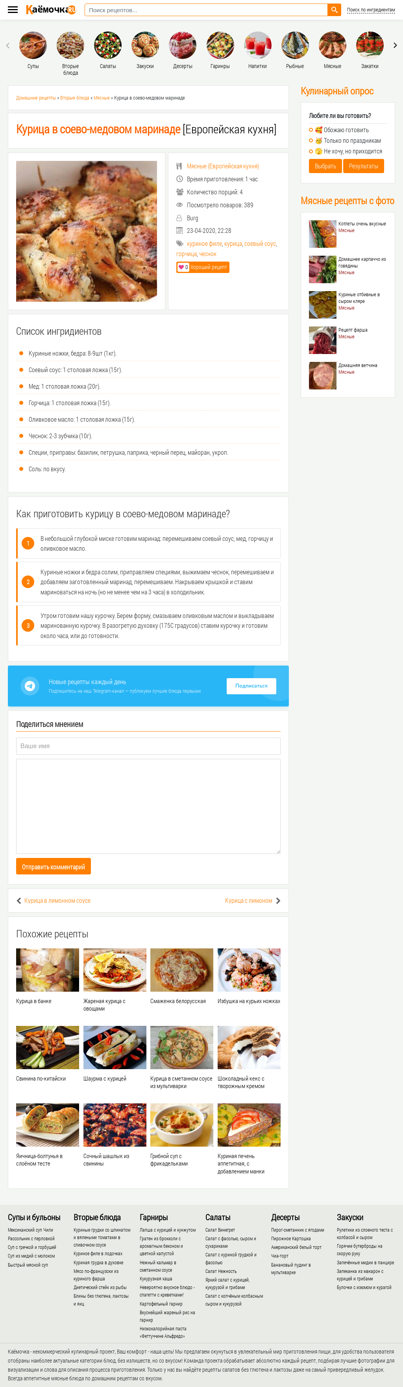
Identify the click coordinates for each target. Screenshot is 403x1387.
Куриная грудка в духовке (98, 1262)
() (217, 166)
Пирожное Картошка (291, 1238)
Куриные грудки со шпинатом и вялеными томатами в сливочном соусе (102, 1237)
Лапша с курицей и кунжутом (168, 1230)
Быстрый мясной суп (28, 1265)
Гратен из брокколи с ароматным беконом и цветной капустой (161, 1245)
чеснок (207, 253)
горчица (186, 253)
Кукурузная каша (156, 1278)
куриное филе (204, 243)
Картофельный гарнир (161, 1303)
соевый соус (260, 243)
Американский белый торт (296, 1247)
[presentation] (9, 45)
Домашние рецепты (36, 97)
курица (233, 243)
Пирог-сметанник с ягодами (297, 1230)
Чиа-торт (279, 1255)
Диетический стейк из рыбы (100, 1287)
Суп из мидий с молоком (31, 1255)
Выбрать (325, 166)
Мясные (102, 97)
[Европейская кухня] (146, 128)
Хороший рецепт (202, 267)
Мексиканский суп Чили (30, 1230)
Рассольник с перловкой (31, 1238)
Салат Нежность (221, 1271)
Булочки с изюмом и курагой (364, 1287)
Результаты (363, 166)
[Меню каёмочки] (13, 10)
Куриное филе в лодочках (98, 1253)
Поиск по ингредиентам (371, 9)
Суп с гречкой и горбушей (32, 1247)
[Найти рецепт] (334, 10)
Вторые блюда (74, 97)
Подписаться (251, 686)
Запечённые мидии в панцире (365, 1262)
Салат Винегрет (220, 1230)
